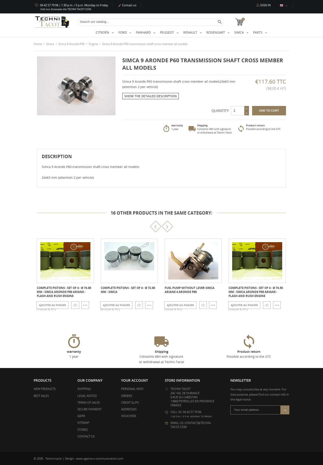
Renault (190, 32)
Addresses (129, 409)
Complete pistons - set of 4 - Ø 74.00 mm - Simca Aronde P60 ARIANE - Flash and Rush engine (64, 292)
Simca (239, 32)
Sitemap (83, 423)
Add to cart (269, 110)
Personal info (132, 389)
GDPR (81, 416)
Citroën (103, 32)
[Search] (150, 22)
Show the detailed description (150, 96)
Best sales (41, 396)
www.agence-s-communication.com (99, 458)
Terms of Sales (88, 402)
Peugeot (167, 32)
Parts (258, 32)
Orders (126, 396)
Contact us (127, 5)
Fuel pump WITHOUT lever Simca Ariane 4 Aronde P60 (189, 290)
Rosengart (216, 32)
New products (45, 389)
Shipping (84, 389)
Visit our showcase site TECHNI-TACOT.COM (65, 9)
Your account (134, 380)
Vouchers (128, 416)
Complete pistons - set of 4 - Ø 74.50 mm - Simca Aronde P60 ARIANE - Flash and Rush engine (256, 292)
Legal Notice (87, 396)
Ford (123, 32)
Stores (82, 429)
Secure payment (89, 409)
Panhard (144, 32)
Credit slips (130, 402)
